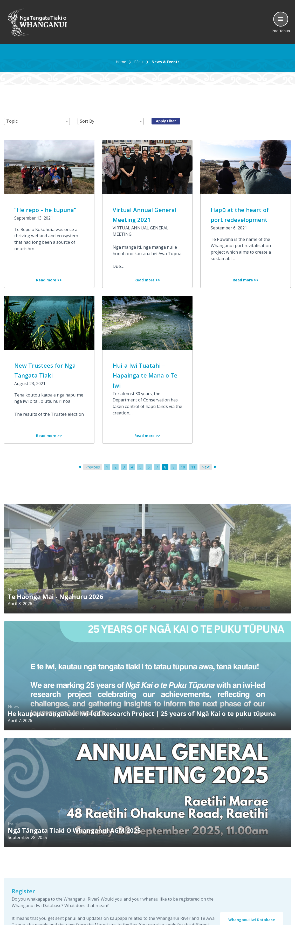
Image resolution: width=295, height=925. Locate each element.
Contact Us (224, 878)
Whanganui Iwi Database (251, 688)
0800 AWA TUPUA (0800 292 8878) (145, 855)
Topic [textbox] (12, 121)
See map (126, 874)
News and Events (230, 871)
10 (183, 467)
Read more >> (49, 280)
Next (207, 467)
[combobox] (37, 121)
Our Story (223, 858)
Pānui (138, 61)
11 (193, 467)
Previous (91, 467)
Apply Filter (166, 121)
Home (121, 61)
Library (221, 865)
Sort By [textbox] (87, 121)
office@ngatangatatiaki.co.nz (146, 890)
